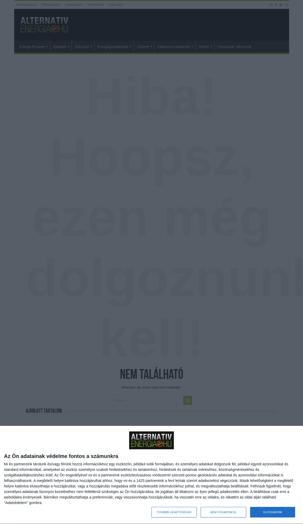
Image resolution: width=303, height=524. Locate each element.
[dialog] (151, 475)
